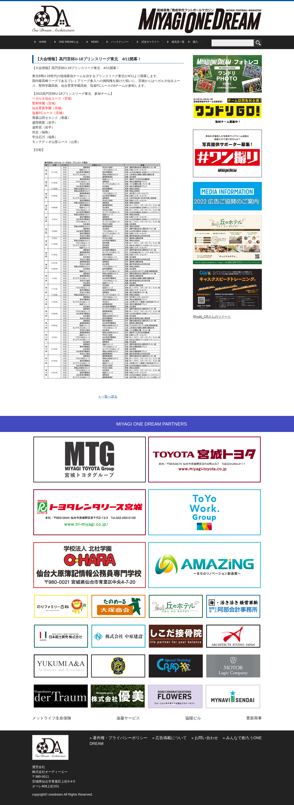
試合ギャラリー (150, 41)
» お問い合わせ (204, 738)
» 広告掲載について (169, 738)
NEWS (95, 41)
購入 (195, 41)
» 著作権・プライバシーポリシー (118, 738)
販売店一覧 (178, 41)
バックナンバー (120, 41)
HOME (42, 41)
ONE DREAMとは (69, 41)
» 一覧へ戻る (108, 396)
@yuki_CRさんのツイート (212, 316)
